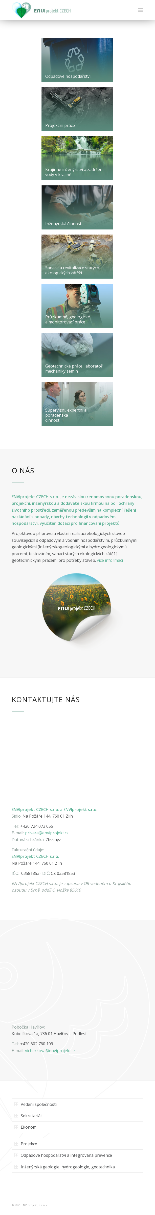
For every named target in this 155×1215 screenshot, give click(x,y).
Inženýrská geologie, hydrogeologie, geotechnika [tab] (64, 1167)
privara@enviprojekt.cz (47, 833)
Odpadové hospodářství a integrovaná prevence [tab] (63, 1155)
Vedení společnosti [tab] (35, 1104)
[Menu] (140, 10)
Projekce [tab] (25, 1144)
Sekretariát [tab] (28, 1115)
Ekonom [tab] (25, 1127)
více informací (110, 560)
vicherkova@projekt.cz (50, 1050)
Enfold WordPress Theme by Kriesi (71, 1205)
